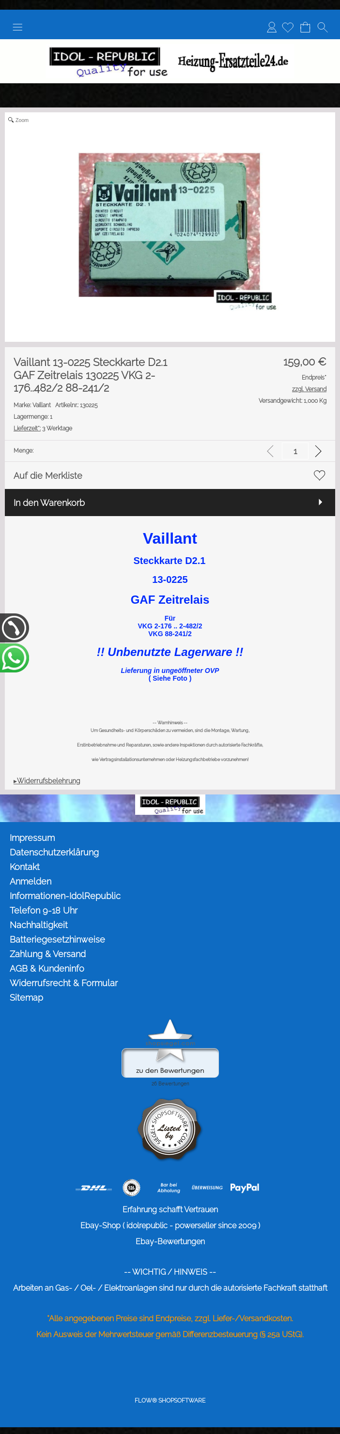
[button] (17, 27)
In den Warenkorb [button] (49, 503)
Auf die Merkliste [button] (48, 476)
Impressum (32, 838)
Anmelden (271, 27)
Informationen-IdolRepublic (65, 896)
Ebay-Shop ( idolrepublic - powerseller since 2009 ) (170, 1225)
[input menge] (295, 450)
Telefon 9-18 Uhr (43, 910)
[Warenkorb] (305, 27)
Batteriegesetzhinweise (57, 939)
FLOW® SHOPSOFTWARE (170, 1400)
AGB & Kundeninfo (47, 968)
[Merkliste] (287, 27)
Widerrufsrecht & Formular (64, 983)
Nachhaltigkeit (39, 925)
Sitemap (26, 997)
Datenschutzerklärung (54, 852)
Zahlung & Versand (48, 954)
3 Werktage (43, 428)
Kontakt (25, 867)
